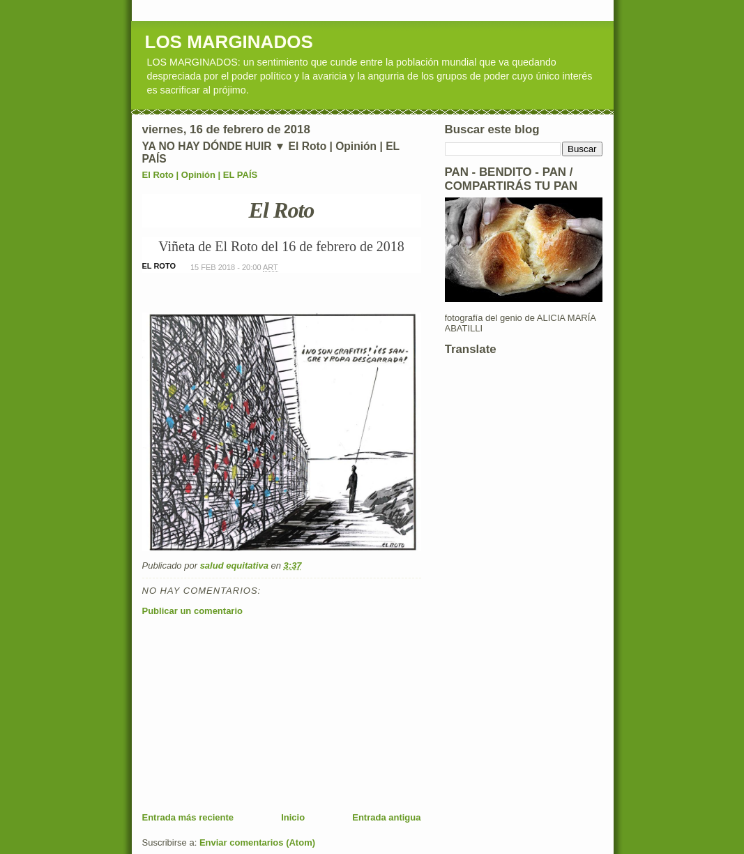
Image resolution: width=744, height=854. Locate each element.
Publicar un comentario (192, 611)
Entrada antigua (386, 817)
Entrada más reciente (188, 817)
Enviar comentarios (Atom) (257, 842)
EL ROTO (159, 266)
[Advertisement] (246, 714)
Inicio (293, 817)
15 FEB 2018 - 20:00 (234, 267)
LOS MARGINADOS (229, 41)
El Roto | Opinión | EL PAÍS (200, 175)
